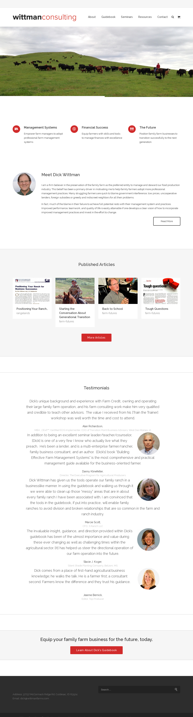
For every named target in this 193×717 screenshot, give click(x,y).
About (92, 17)
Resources (145, 17)
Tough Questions (156, 309)
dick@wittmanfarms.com (34, 698)
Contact (162, 17)
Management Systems (40, 127)
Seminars (127, 17)
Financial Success (95, 127)
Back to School (112, 309)
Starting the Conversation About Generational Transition (74, 313)
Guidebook (108, 17)
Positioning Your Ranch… (32, 309)
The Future (147, 127)
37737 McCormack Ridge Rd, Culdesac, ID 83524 (50, 694)
